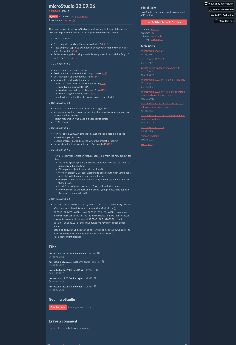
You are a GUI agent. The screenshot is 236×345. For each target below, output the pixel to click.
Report (81, 342)
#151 (74, 50)
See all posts (146, 144)
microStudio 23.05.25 (152, 59)
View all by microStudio (67, 342)
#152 (103, 89)
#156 (106, 44)
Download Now (57, 304)
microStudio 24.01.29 (152, 50)
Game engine (157, 39)
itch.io (53, 342)
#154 (75, 57)
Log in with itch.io (58, 325)
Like (53, 16)
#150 (93, 92)
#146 (96, 75)
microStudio (54, 11)
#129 (109, 143)
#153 (104, 72)
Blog (187, 342)
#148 (103, 82)
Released (155, 29)
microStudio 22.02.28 (152, 127)
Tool (153, 33)
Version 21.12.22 (150, 135)
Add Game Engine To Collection (164, 22)
